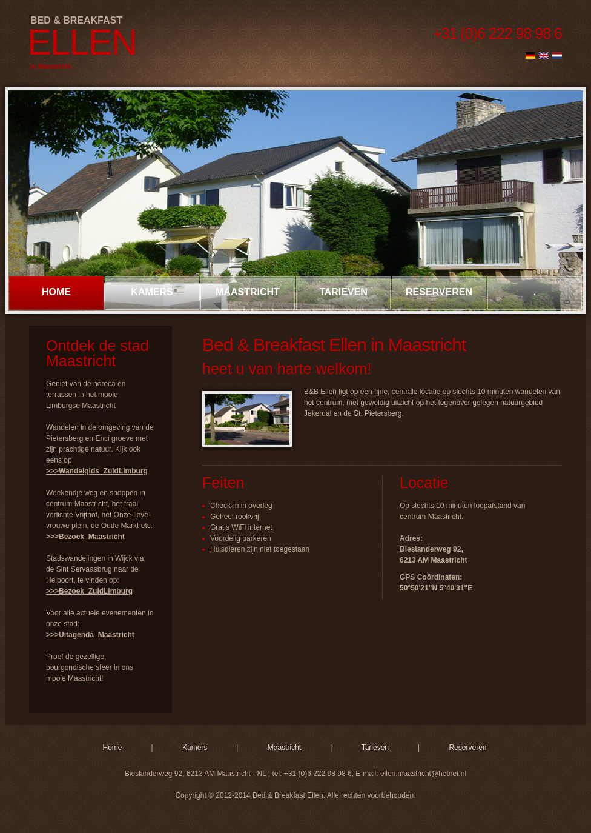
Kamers (194, 747)
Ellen (81, 42)
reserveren (439, 292)
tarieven (343, 292)
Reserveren (467, 747)
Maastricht (248, 292)
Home (56, 292)
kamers (152, 292)
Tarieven (375, 747)
